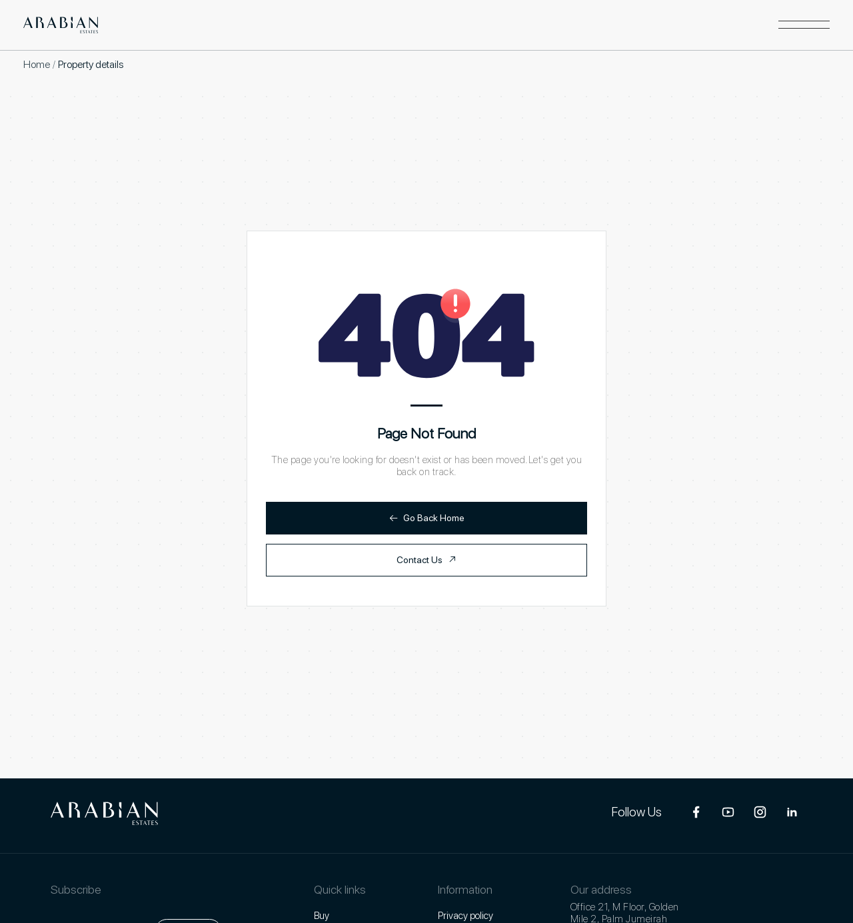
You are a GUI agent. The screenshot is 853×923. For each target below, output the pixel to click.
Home (36, 64)
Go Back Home (426, 518)
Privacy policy (465, 916)
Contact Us (426, 560)
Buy (321, 916)
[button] (804, 25)
